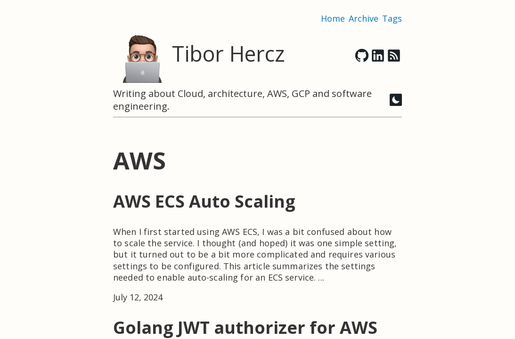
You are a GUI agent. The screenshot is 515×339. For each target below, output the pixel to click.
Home (333, 18)
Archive (363, 18)
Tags (392, 18)
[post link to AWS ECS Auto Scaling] (257, 247)
